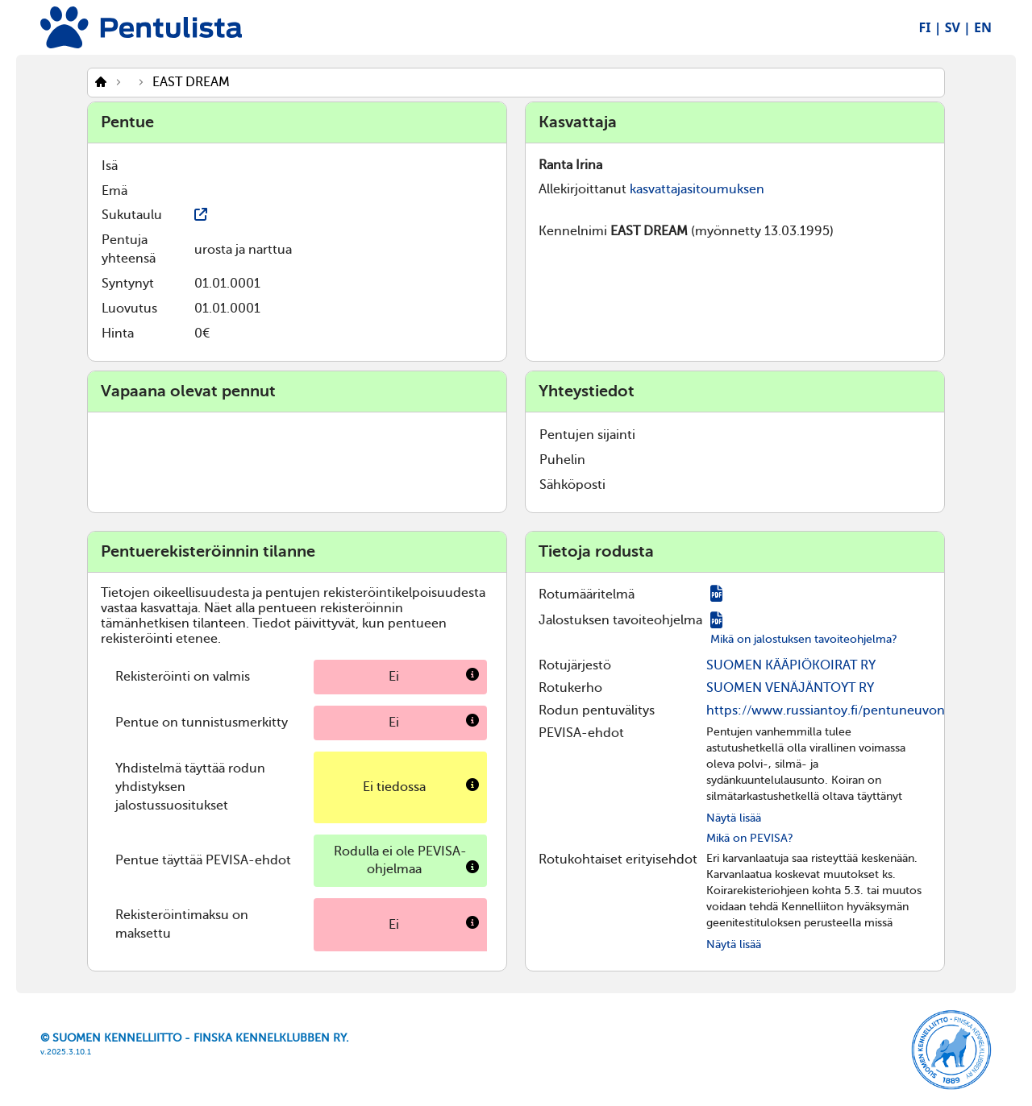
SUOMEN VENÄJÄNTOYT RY (790, 688)
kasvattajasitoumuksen (697, 189)
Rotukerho (570, 688)
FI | (930, 27)
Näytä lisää (733, 818)
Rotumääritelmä (587, 594)
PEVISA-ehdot (581, 733)
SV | (958, 27)
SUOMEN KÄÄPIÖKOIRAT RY (791, 665)
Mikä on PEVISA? (749, 838)
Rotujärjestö (575, 665)
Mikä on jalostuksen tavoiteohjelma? (803, 639)
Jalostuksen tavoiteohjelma (620, 620)
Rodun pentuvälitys (597, 710)
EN (983, 27)
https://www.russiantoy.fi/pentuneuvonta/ (833, 710)
